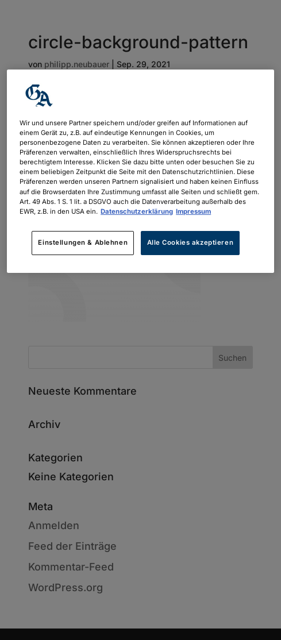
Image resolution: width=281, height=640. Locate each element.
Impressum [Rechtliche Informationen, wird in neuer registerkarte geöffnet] (193, 211)
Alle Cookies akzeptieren (190, 242)
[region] (140, 171)
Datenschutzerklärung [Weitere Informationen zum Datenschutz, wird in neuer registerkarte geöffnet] (137, 211)
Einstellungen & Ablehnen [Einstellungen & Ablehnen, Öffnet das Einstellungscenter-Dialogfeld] (83, 242)
